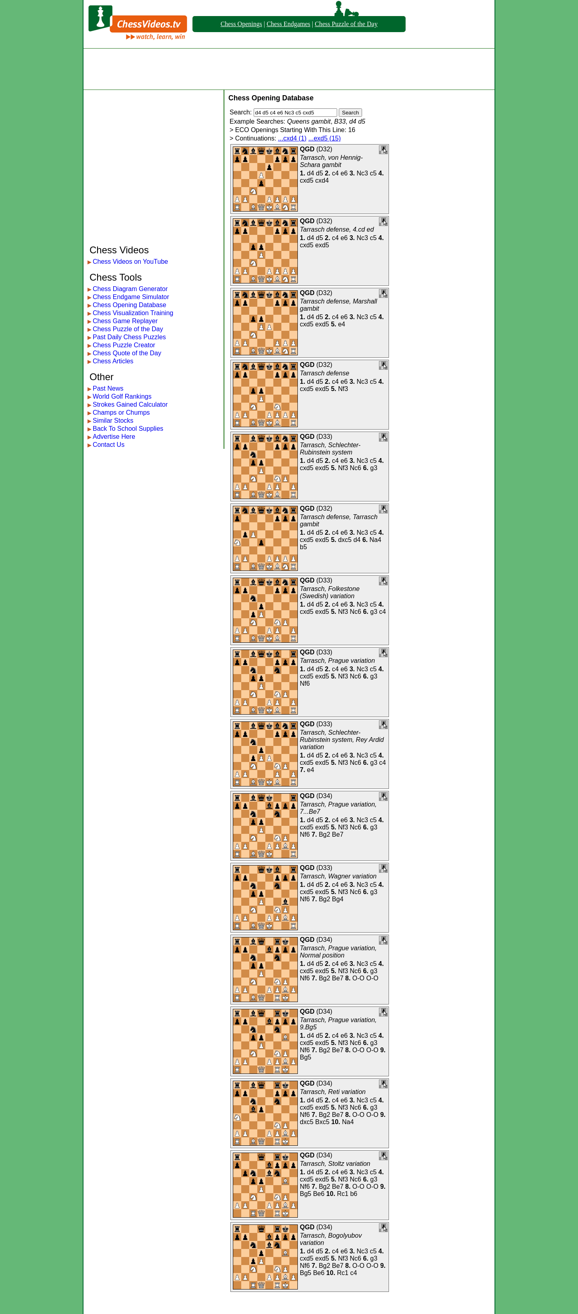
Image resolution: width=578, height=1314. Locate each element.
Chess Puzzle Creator (124, 345)
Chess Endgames (288, 23)
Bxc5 (322, 1121)
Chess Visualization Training (133, 313)
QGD (307, 149)
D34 (324, 795)
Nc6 (355, 467)
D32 (324, 149)
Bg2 (324, 834)
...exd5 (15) (324, 138)
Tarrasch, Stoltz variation (335, 1163)
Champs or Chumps (121, 412)
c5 (373, 173)
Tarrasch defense (324, 373)
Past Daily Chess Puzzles (129, 337)
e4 (341, 324)
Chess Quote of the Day (127, 353)
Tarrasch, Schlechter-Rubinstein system (330, 449)
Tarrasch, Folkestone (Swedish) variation (330, 592)
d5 (319, 173)
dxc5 (345, 539)
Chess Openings (241, 23)
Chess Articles (113, 361)
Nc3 (362, 173)
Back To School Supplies (128, 428)
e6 (344, 173)
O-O (358, 978)
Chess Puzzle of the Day (346, 23)
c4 (335, 173)
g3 (373, 467)
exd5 (322, 245)
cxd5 (306, 180)
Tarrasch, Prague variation (337, 660)
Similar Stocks (113, 420)
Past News (108, 388)
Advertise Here (114, 436)
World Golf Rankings (122, 396)
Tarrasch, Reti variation (333, 1091)
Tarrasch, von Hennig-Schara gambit (331, 161)
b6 (353, 1193)
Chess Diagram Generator (130, 288)
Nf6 (305, 683)
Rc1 (342, 1193)
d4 (310, 173)
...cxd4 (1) (292, 138)
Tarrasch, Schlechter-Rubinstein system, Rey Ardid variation (342, 739)
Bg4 (337, 899)
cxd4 (322, 180)
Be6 (318, 1193)
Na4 (375, 539)
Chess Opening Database (129, 305)
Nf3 (343, 388)
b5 (303, 547)
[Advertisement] (289, 69)
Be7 (337, 834)
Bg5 (305, 1057)
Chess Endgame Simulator (131, 296)
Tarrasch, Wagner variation (338, 876)
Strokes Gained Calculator (130, 404)
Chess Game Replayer (125, 321)
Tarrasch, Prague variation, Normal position (338, 952)
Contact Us (108, 444)
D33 (324, 436)
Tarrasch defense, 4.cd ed (337, 229)
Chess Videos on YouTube (130, 261)
